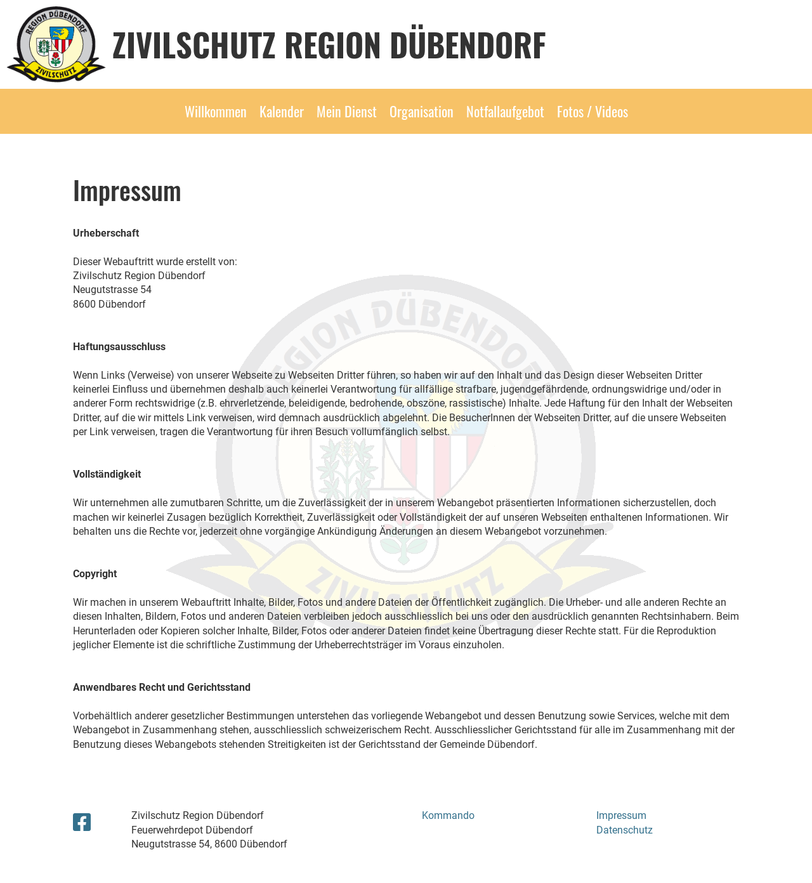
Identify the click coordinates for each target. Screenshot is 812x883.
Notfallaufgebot (505, 111)
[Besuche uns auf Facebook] (82, 823)
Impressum (621, 815)
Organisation (422, 111)
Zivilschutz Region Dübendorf (329, 44)
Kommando (448, 815)
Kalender (281, 111)
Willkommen (216, 111)
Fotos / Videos (592, 111)
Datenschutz (624, 830)
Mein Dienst (347, 111)
